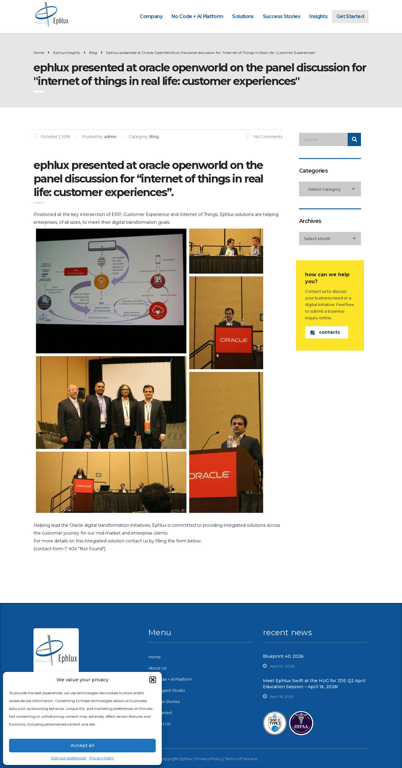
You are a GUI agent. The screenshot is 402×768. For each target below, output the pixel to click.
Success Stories (281, 16)
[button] (153, 680)
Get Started (350, 16)
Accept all (82, 745)
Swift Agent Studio (166, 690)
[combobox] (330, 189)
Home (39, 52)
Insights (318, 16)
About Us (157, 668)
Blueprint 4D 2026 (283, 656)
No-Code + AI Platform (170, 679)
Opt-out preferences (68, 758)
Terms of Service (241, 758)
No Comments (264, 136)
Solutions (243, 16)
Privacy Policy (101, 758)
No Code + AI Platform (197, 16)
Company (151, 16)
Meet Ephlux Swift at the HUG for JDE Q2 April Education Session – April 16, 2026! (314, 683)
